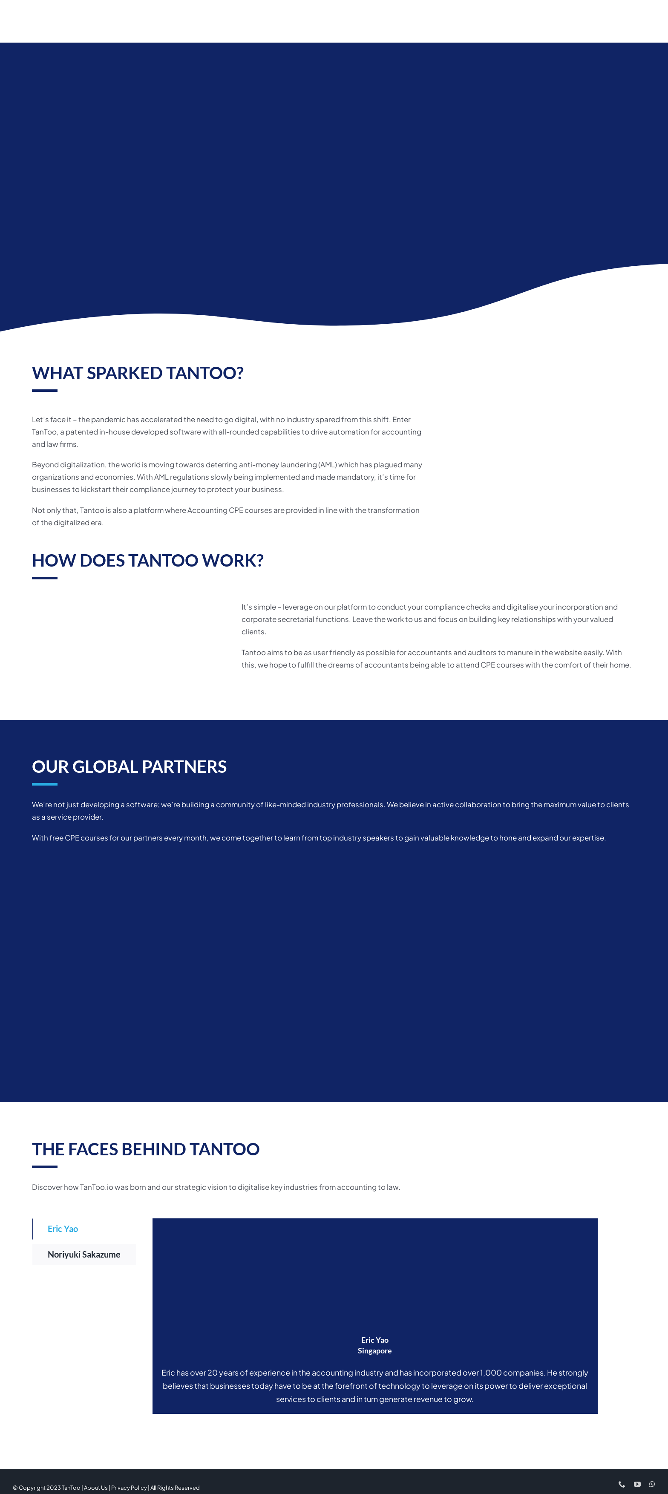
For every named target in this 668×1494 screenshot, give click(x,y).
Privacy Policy (129, 1485)
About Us (96, 1485)
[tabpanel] (375, 1314)
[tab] (84, 1227)
